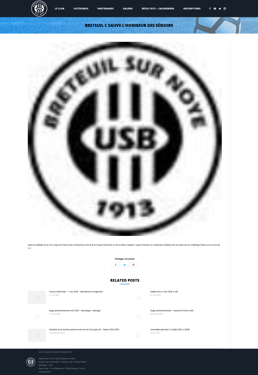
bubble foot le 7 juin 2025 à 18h (164, 292)
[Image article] (37, 297)
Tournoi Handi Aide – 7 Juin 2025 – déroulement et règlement (76, 292)
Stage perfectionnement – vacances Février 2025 (172, 310)
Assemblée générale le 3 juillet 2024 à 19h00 (170, 329)
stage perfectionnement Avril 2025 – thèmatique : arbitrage (74, 310)
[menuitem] (59, 8)
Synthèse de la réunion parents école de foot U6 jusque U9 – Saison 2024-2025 (84, 329)
